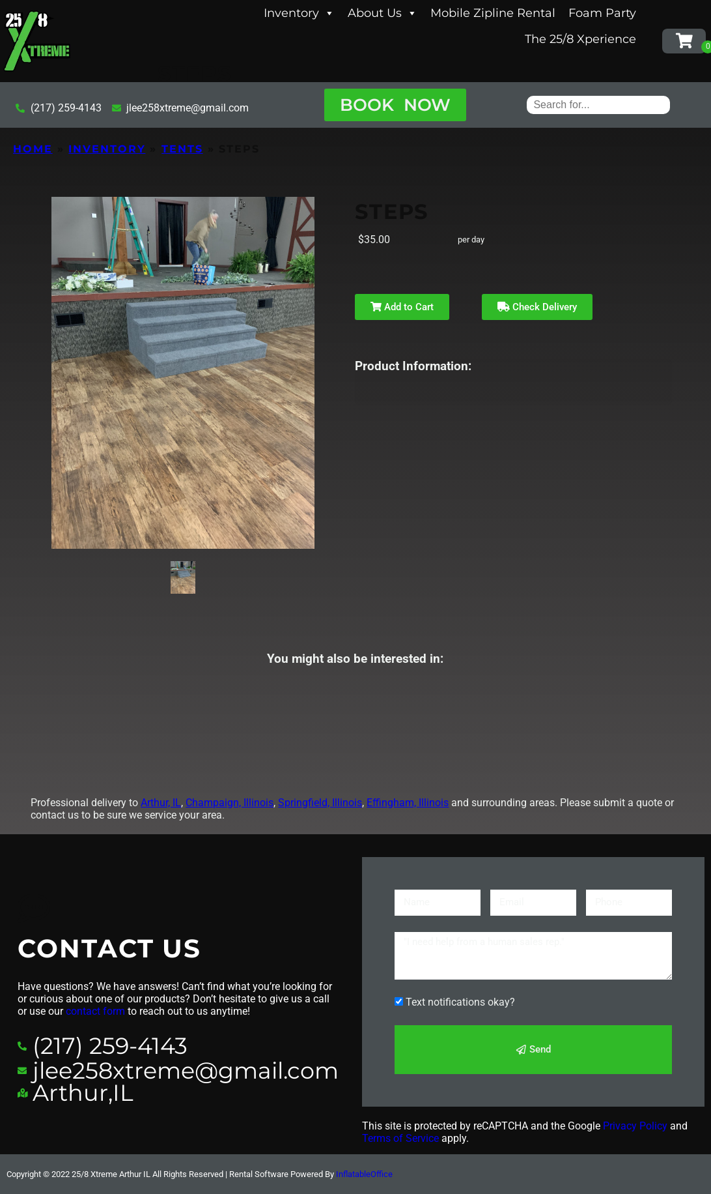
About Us (382, 13)
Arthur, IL (161, 802)
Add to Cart (402, 307)
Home (33, 149)
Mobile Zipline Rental (492, 13)
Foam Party (602, 13)
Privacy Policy (635, 1126)
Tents (182, 149)
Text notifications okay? (460, 1002)
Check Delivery (537, 307)
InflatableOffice (364, 1174)
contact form (95, 1011)
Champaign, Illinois (229, 802)
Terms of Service (400, 1138)
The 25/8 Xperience (580, 39)
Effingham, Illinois (408, 802)
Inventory (299, 13)
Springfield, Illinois (320, 802)
